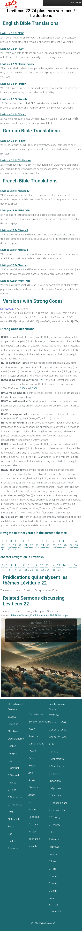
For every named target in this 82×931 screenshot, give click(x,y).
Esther (11, 826)
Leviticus (13, 724)
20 (20, 545)
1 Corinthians (56, 758)
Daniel (31, 758)
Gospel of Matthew (54, 712)
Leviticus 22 (6, 308)
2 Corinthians (56, 766)
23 (37, 545)
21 (25, 545)
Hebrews (54, 846)
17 (3, 545)
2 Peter (53, 868)
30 (76, 545)
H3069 (34, 388)
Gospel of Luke (57, 729)
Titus (52, 832)
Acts (51, 744)
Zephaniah (34, 824)
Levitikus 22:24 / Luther (13, 140)
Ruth (10, 760)
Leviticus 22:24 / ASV (12, 48)
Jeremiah (33, 736)
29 (70, 545)
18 (9, 545)
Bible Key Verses (20, 615)
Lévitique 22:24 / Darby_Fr (14, 250)
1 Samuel (13, 768)
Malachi (32, 846)
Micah (31, 802)
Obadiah (33, 787)
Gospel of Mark (57, 722)
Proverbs (13, 848)
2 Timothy (54, 824)
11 (47, 541)
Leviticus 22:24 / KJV (12, 33)
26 (54, 545)
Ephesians (55, 780)
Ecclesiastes (35, 714)
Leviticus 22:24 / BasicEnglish (17, 64)
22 (31, 545)
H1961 (40, 380)
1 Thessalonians (58, 802)
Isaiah (31, 728)
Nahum (32, 809)
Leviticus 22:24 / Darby (13, 83)
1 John (53, 876)
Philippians (55, 788)
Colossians (55, 795)
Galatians (54, 773)
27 (59, 545)
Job (10, 833)
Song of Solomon (38, 721)
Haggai (32, 831)
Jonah (31, 794)
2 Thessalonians (58, 810)
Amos (31, 780)
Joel (30, 772)
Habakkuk (33, 816)
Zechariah (34, 838)
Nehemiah (14, 819)
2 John (53, 883)
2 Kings (12, 789)
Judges (12, 753)
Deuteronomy (16, 738)
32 (9, 549)
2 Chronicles (15, 804)
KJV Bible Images (39, 615)
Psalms (12, 841)
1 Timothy (54, 817)
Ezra (10, 811)
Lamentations (36, 743)
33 (14, 549)
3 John (53, 890)
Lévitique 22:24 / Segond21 (15, 191)
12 (52, 541)
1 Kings (12, 782)
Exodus (12, 716)
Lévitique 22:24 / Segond (14, 230)
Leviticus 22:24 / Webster (14, 99)
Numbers (13, 731)
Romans (53, 751)
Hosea (32, 765)
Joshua (12, 746)
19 (14, 545)
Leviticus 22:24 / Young (13, 114)
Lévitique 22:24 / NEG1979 (14, 210)
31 (3, 549)
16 (75, 541)
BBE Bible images (59, 615)
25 (48, 545)
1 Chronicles (15, 797)
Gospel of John (57, 736)
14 (64, 541)
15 (69, 541)
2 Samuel (13, 775)
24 (42, 545)
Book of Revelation (55, 908)
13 (58, 541)
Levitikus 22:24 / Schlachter (15, 160)
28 (65, 545)
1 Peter (53, 861)
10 (41, 541)
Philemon (54, 839)
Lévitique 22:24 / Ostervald (15, 280)
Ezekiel (32, 750)
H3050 (22, 388)
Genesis (12, 709)
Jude (52, 898)
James (53, 854)
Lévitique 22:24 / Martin (13, 265)
